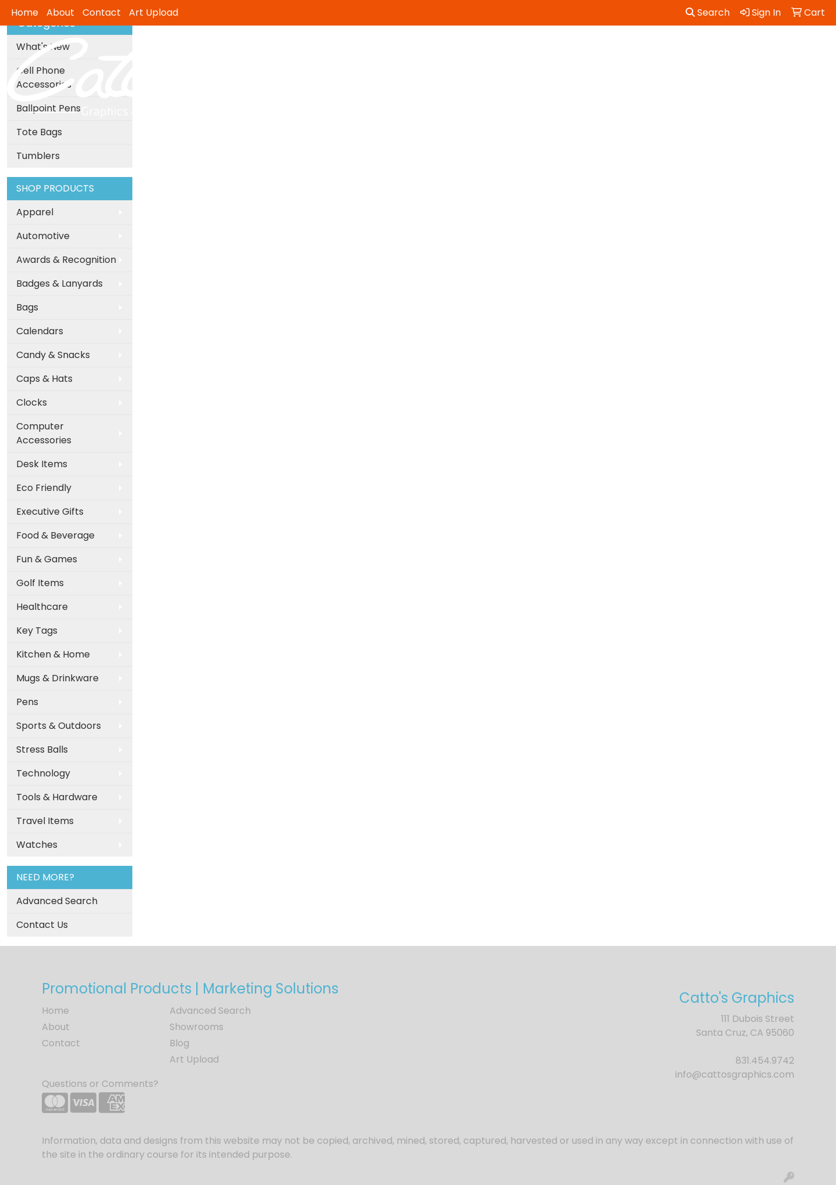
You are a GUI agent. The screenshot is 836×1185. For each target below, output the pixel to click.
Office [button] (633, 50)
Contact (101, 12)
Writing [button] (725, 50)
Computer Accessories (43, 433)
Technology (43, 773)
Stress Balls (42, 749)
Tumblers (38, 155)
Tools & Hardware (57, 797)
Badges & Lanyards (59, 283)
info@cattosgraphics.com (734, 1074)
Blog (179, 1043)
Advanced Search (57, 901)
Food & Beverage (55, 535)
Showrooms (197, 1027)
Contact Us (42, 924)
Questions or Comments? (100, 1083)
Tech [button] (678, 50)
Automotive (43, 236)
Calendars (39, 331)
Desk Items (41, 464)
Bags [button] (372, 50)
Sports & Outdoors (58, 725)
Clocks (31, 402)
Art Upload (153, 12)
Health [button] (585, 50)
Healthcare (42, 606)
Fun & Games (46, 559)
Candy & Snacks (53, 355)
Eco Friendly (43, 487)
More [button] (772, 50)
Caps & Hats (44, 378)
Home (24, 12)
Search (708, 12)
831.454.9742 (765, 1060)
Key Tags (36, 630)
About (60, 12)
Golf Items (40, 583)
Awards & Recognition (66, 259)
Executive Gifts (50, 511)
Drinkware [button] (425, 50)
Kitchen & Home (53, 654)
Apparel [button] (270, 50)
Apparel (34, 212)
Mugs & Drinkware (57, 678)
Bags (27, 307)
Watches (36, 844)
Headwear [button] (527, 50)
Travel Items (45, 821)
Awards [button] (325, 50)
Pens (27, 702)
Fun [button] (477, 50)
